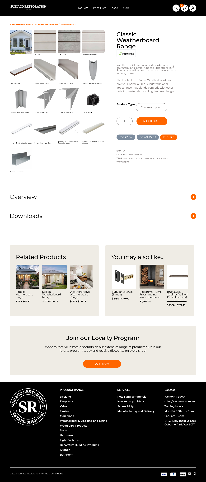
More (126, 8)
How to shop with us (131, 401)
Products (82, 8)
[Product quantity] (125, 121)
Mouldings (67, 416)
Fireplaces (66, 401)
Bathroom (66, 454)
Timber (64, 411)
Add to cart (152, 121)
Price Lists (99, 8)
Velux (63, 406)
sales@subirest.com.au (179, 401)
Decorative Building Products (79, 445)
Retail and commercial (132, 396)
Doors (64, 430)
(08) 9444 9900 (174, 396)
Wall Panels (130, 158)
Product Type (126, 104)
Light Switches (70, 440)
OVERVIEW (126, 137)
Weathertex (68, 24)
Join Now (102, 363)
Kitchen (65, 449)
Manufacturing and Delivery (135, 411)
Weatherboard (158, 158)
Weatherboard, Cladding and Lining (83, 420)
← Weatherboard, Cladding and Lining (34, 24)
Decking (65, 396)
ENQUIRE (168, 137)
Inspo (114, 8)
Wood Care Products (73, 425)
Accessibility (125, 406)
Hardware (66, 435)
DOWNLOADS (148, 137)
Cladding (143, 158)
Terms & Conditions (52, 473)
